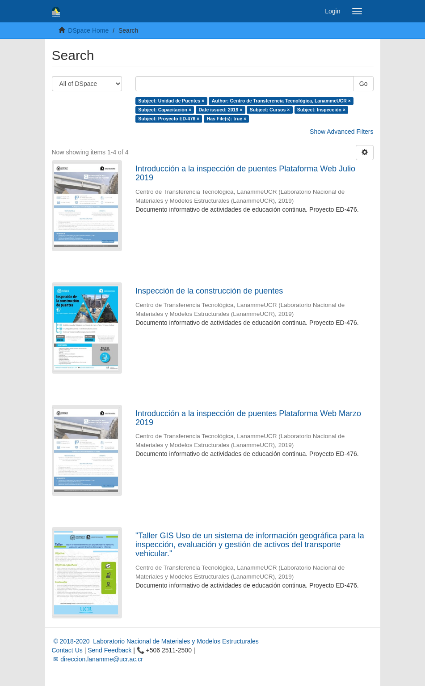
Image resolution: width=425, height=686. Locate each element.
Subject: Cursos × (270, 109)
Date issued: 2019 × (221, 109)
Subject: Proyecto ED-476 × (168, 118)
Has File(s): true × (226, 118)
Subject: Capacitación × (164, 109)
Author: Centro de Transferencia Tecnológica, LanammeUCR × (281, 100)
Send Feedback (109, 650)
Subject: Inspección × (321, 109)
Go (363, 83)
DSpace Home (88, 30)
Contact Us (67, 650)
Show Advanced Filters (341, 131)
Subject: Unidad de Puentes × (171, 100)
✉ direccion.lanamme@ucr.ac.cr (97, 659)
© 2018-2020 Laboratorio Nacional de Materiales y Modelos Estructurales (155, 641)
